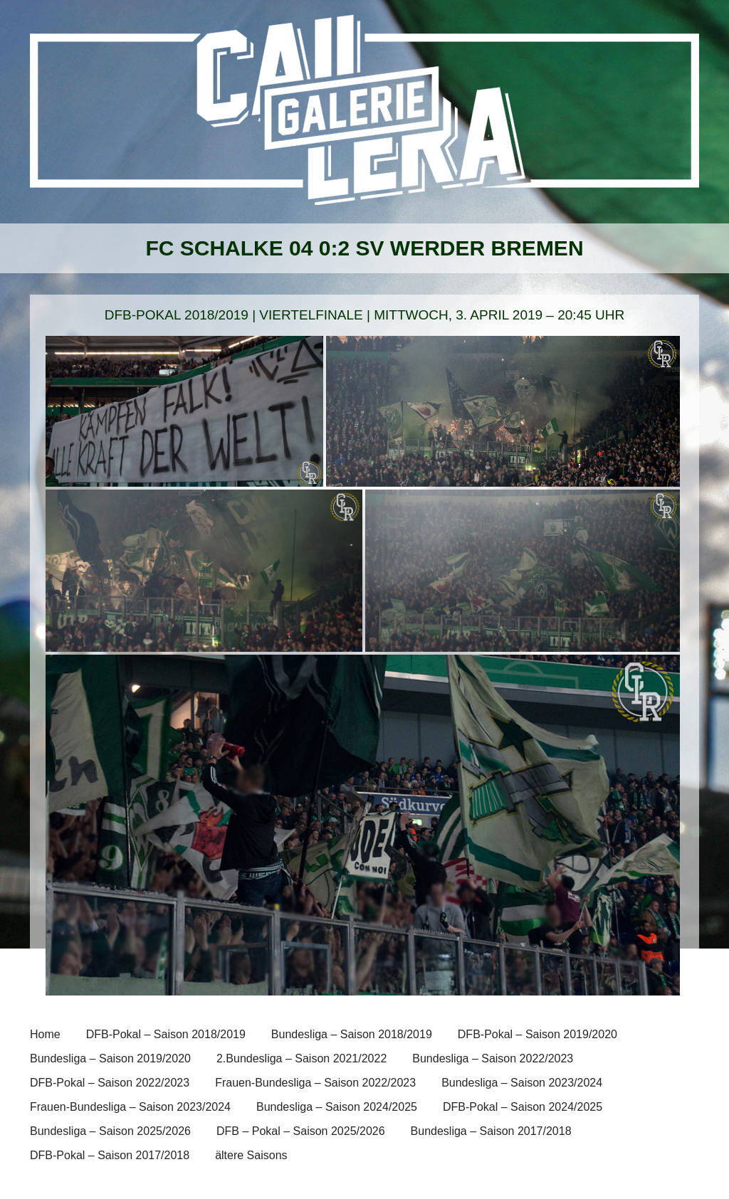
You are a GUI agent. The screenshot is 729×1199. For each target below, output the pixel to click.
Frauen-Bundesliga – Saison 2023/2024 (130, 1107)
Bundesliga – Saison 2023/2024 (521, 1083)
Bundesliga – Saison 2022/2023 (492, 1058)
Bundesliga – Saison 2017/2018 (491, 1131)
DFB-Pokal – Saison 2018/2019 (166, 1034)
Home (45, 1034)
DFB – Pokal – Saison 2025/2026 (300, 1131)
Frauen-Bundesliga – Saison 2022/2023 (315, 1083)
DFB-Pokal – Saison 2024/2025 (522, 1107)
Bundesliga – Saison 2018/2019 (351, 1034)
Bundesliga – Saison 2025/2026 (110, 1131)
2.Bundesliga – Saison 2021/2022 (301, 1058)
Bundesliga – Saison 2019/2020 (110, 1058)
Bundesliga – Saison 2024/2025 (336, 1107)
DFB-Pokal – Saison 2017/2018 (109, 1155)
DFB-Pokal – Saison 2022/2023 (109, 1083)
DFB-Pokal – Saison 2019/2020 (537, 1034)
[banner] (364, 118)
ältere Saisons (251, 1155)
